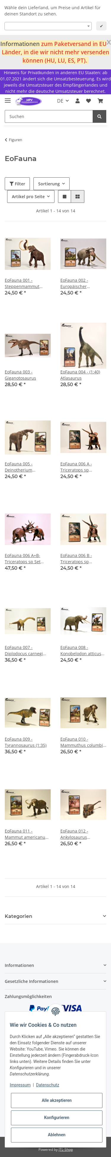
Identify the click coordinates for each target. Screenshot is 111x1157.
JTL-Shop (66, 1149)
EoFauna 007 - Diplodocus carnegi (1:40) (24, 650)
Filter (17, 184)
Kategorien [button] (18, 916)
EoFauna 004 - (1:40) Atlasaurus (80, 375)
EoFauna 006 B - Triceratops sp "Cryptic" (76, 559)
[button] (77, 101)
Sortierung (49, 184)
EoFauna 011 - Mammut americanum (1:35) (27, 834)
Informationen (20, 43)
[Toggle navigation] (8, 98)
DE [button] (60, 101)
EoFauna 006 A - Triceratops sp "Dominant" (76, 467)
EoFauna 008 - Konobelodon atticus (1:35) (80, 650)
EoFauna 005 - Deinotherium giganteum (19, 467)
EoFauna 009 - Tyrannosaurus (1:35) (25, 742)
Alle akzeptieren (57, 1100)
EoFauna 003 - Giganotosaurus (20, 375)
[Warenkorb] (100, 101)
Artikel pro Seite (28, 196)
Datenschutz (47, 1085)
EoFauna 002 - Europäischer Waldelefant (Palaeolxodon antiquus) (74, 283)
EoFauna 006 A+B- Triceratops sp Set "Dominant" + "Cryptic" (27, 559)
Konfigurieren (56, 1117)
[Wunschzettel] (88, 101)
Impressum (20, 1085)
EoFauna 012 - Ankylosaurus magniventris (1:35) (79, 834)
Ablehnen (56, 1134)
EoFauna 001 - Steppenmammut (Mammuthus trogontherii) (22, 283)
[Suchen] (49, 116)
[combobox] (48, 26)
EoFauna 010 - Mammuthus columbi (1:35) (81, 742)
